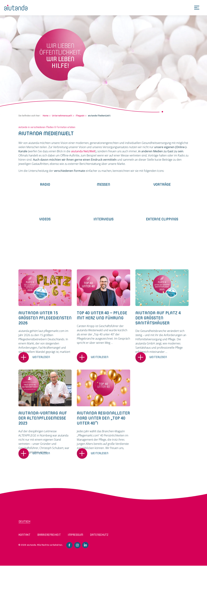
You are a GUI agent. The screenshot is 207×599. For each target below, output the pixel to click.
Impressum (75, 534)
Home (45, 115)
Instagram (77, 545)
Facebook (69, 545)
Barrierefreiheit (49, 534)
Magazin (80, 115)
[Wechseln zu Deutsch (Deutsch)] (32, 522)
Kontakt (24, 534)
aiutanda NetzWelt (83, 151)
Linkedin (85, 545)
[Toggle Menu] (197, 7)
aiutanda (16, 7)
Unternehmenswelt (62, 115)
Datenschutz (99, 534)
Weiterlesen (41, 357)
